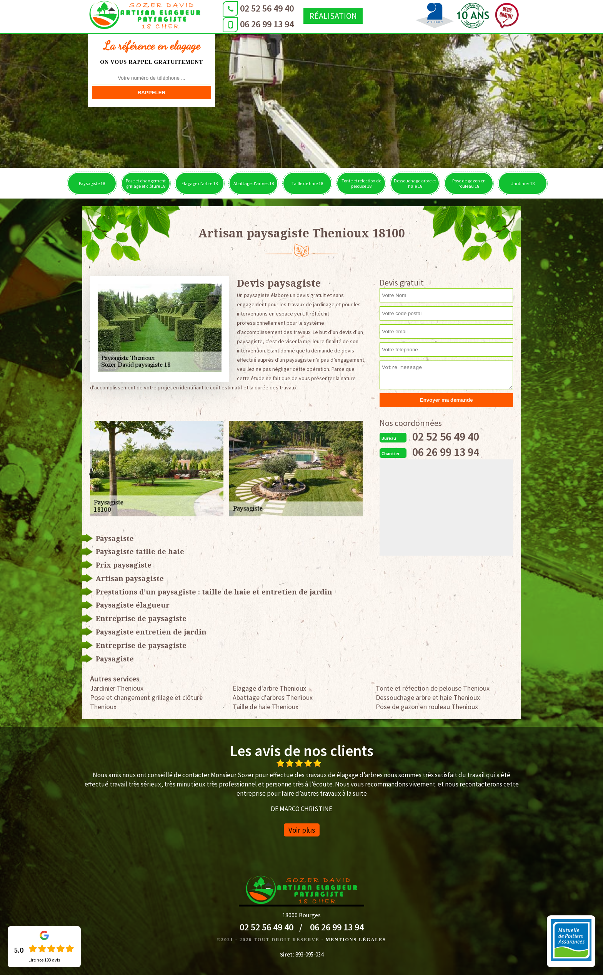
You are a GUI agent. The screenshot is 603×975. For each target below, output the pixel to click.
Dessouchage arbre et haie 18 (415, 183)
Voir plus (301, 830)
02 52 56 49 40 (257, 8)
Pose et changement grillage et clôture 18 (146, 183)
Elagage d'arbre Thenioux (269, 688)
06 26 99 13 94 (257, 24)
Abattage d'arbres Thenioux (273, 697)
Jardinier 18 (523, 183)
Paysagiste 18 (92, 183)
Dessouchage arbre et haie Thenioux (428, 697)
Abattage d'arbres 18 (253, 183)
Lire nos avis (44, 960)
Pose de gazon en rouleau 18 (469, 183)
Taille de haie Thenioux (265, 706)
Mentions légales (356, 939)
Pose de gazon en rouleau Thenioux (427, 706)
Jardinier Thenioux (116, 688)
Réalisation (323, 15)
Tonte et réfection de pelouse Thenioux (433, 688)
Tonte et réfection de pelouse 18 (361, 183)
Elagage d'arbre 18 (200, 183)
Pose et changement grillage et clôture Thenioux (146, 702)
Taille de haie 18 (307, 183)
